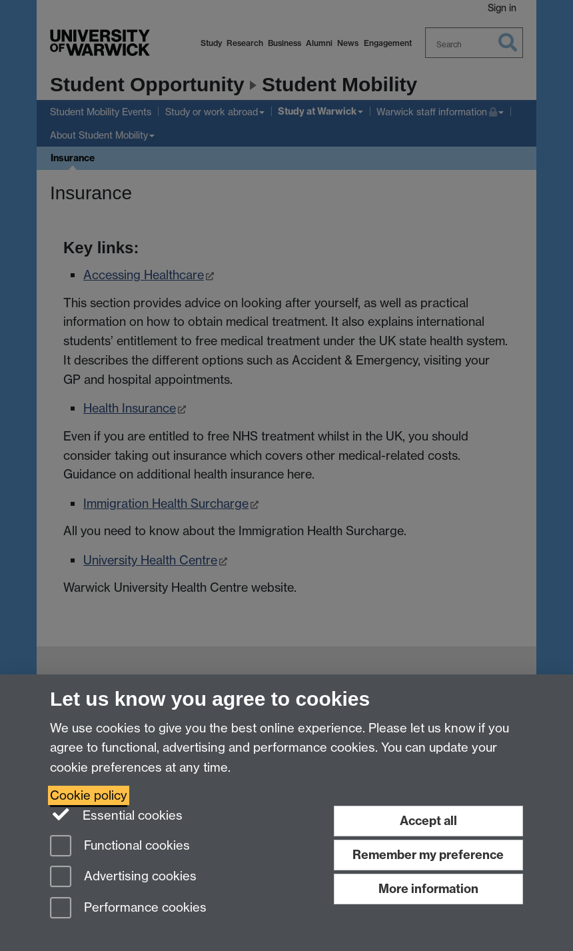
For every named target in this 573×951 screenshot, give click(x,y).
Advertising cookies (123, 877)
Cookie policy (88, 795)
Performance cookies (128, 908)
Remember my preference (428, 854)
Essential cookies (116, 814)
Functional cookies (120, 846)
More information (428, 888)
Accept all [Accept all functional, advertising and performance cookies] (428, 820)
